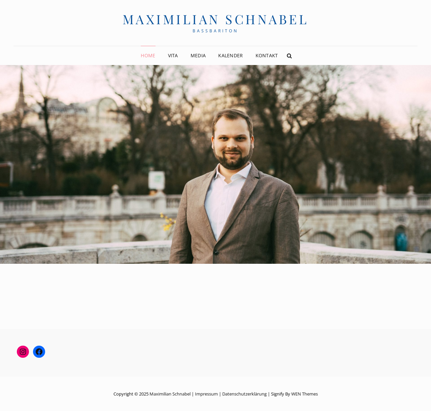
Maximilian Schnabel (216, 19)
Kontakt (267, 55)
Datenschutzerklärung (244, 394)
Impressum (206, 394)
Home (148, 55)
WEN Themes (304, 394)
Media (198, 55)
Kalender (230, 55)
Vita (173, 55)
